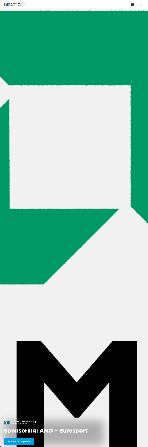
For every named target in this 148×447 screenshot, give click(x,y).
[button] (141, 4)
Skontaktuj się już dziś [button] (19, 441)
